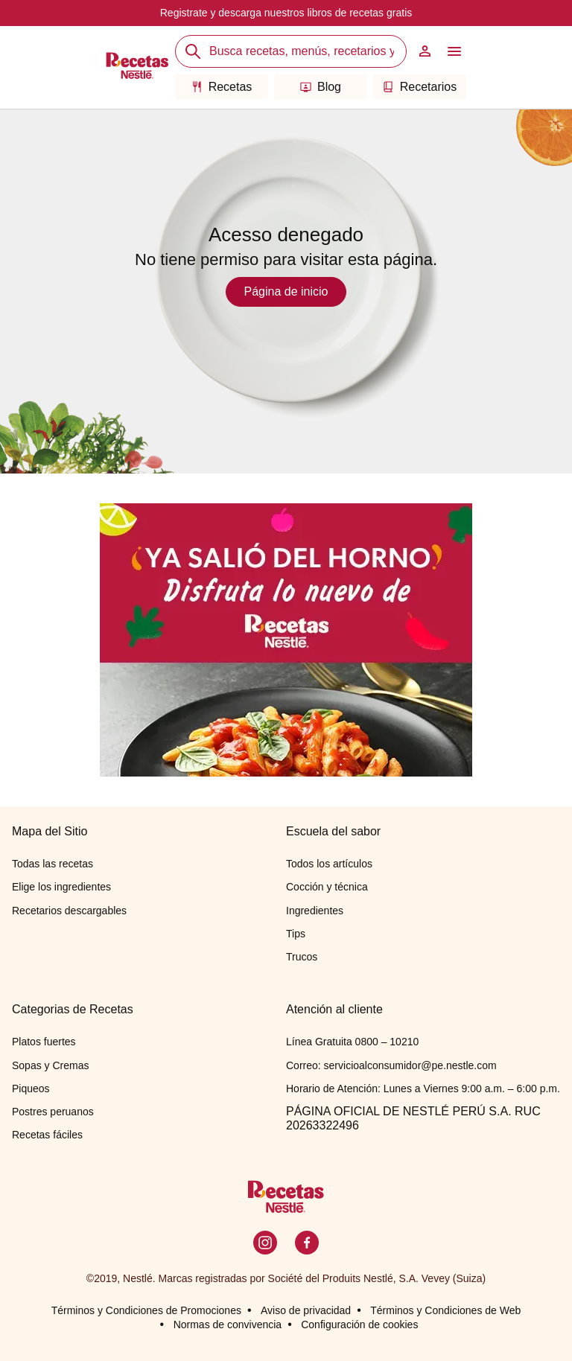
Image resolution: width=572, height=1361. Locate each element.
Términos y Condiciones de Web (445, 1310)
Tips (295, 934)
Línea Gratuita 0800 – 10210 (352, 1042)
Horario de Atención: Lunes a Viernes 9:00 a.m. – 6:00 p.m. (423, 1088)
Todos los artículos (329, 864)
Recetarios (420, 86)
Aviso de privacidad (306, 1310)
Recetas (221, 86)
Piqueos (31, 1088)
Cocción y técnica (327, 887)
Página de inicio (286, 291)
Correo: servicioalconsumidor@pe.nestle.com (391, 1065)
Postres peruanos (53, 1112)
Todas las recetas (52, 864)
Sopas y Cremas (50, 1065)
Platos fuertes (44, 1042)
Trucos (301, 957)
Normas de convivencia (228, 1324)
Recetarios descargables (69, 911)
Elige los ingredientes (61, 887)
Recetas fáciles (47, 1135)
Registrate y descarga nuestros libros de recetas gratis (286, 13)
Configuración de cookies (359, 1324)
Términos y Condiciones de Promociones (146, 1310)
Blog (320, 86)
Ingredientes (314, 911)
